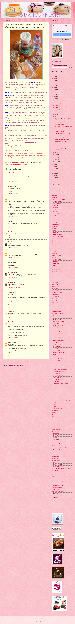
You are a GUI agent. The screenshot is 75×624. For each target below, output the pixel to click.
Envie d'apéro (55, 278)
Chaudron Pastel (55, 226)
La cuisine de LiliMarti (57, 334)
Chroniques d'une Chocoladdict (58, 238)
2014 (54, 101)
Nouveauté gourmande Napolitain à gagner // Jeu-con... (61, 130)
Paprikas (54, 427)
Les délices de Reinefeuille (57, 365)
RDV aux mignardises (56, 449)
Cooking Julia (55, 249)
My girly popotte (55, 410)
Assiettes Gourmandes (56, 201)
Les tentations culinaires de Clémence (60, 383)
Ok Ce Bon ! (54, 416)
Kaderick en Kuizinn (56, 319)
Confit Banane (55, 247)
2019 (54, 89)
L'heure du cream (55, 323)
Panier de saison (55, 421)
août (56, 112)
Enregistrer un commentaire (12, 355)
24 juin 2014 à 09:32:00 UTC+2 (15, 193)
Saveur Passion (55, 462)
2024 (54, 78)
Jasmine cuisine (55, 315)
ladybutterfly (11, 172)
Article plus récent (8, 362)
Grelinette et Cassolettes (57, 302)
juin (56, 116)
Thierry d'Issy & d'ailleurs (57, 472)
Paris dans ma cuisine (56, 429)
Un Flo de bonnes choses (57, 483)
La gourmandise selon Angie (58, 340)
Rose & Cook (55, 458)
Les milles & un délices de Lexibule (59, 369)
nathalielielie (11, 186)
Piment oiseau (55, 437)
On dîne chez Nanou (56, 418)
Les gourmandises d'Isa (57, 367)
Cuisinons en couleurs (56, 267)
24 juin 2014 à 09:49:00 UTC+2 (15, 216)
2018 (54, 92)
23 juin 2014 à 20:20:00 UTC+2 (15, 181)
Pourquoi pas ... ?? (56, 443)
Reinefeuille (10, 272)
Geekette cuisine (55, 296)
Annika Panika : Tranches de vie (58, 199)
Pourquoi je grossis (56, 441)
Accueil (25, 362)
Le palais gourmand (56, 350)
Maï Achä (54, 398)
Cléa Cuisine (54, 240)
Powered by (62, 39)
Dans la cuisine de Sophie (57, 271)
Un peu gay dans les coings (57, 485)
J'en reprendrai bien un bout (57, 313)
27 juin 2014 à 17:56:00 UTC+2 (15, 337)
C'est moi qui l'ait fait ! (56, 222)
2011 (54, 168)
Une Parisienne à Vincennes (58, 491)
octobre (56, 107)
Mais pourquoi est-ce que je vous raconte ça (61, 400)
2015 (54, 98)
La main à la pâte (55, 342)
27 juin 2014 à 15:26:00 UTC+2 (15, 307)
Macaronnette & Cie (56, 394)
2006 (54, 180)
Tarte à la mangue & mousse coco (61, 122)
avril (56, 154)
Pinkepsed (10, 321)
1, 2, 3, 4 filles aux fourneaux (58, 187)
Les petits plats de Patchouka (58, 377)
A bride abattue (55, 189)
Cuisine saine (55, 265)
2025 (54, 76)
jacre (9, 221)
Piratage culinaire (55, 439)
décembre (57, 103)
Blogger (39, 621)
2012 (54, 166)
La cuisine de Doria (56, 331)
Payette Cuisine (55, 435)
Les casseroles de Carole (57, 358)
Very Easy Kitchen (56, 493)
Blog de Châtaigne (56, 209)
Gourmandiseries (55, 300)
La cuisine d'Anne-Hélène (57, 327)
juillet (56, 114)
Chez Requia (54, 230)
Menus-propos (55, 406)
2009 (54, 173)
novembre (57, 105)
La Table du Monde (56, 346)
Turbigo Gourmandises (57, 476)
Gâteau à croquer (55, 294)
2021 (54, 85)
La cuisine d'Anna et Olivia (57, 325)
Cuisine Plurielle (55, 263)
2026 (54, 74)
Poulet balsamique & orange (60, 141)
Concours (11, 164)
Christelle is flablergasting (57, 236)
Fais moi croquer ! (56, 284)
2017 (54, 94)
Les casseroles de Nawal (57, 360)
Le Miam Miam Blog (56, 348)
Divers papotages (17, 164)
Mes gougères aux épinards (57, 408)
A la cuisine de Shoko (56, 191)
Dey (9, 241)
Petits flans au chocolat (59, 146)
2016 (54, 96)
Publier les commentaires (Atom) (16, 365)
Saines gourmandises (56, 460)
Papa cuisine (54, 423)
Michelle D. (10, 311)
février (56, 159)
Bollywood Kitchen (56, 211)
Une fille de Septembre (57, 487)
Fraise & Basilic (55, 290)
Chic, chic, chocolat (56, 232)
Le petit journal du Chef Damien (59, 352)
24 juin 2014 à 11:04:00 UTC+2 (14, 227)
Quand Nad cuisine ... (56, 445)
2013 (54, 164)
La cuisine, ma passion (56, 338)
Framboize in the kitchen (57, 292)
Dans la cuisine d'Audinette (57, 269)
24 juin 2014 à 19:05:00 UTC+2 (15, 267)
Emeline (10, 292)
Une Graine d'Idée (56, 489)
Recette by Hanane (56, 452)
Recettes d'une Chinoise (57, 454)
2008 (54, 175)
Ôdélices (54, 414)
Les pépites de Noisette (57, 373)
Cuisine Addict (55, 261)
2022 (54, 83)
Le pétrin (54, 354)
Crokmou (54, 257)
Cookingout (54, 253)
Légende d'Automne (56, 356)
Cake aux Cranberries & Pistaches (61, 139)
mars (56, 157)
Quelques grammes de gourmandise (59, 447)
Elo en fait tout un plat (56, 273)
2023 (54, 80)
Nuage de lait (55, 412)
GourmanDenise (55, 298)
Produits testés (24, 164)
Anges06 (10, 231)
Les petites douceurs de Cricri (58, 375)
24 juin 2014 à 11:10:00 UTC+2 (14, 237)
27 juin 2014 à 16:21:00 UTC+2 (15, 317)
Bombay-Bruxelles (56, 213)
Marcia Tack (54, 404)
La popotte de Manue (56, 344)
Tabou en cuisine (55, 470)
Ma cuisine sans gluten (56, 389)
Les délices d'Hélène (56, 363)
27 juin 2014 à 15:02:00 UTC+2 (15, 277)
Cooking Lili (54, 251)
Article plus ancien (43, 362)
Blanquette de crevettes (59, 124)
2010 (54, 171)
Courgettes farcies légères (59, 137)
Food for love (55, 288)
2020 (54, 87)
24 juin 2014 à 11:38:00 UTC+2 (14, 247)
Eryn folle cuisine (55, 280)
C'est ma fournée (55, 220)
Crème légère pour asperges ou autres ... (62, 143)
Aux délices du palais (56, 203)
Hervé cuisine (55, 305)
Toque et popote (55, 474)
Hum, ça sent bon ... (56, 307)
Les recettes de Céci (56, 381)
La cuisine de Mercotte (57, 336)
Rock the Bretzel (55, 456)
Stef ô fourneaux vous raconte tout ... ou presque (62, 468)
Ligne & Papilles (55, 385)
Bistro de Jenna (55, 207)
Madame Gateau (55, 396)
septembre (57, 109)
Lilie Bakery (54, 387)
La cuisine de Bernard (56, 329)
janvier (56, 161)
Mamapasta (54, 402)
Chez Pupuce (54, 228)
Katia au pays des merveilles (58, 321)
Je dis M (53, 317)
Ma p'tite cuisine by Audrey (57, 392)
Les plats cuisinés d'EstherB (58, 379)
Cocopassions (55, 244)
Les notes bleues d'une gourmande (59, 371)
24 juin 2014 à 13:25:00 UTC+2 (15, 257)
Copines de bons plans (56, 255)
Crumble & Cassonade (56, 259)
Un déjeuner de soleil (56, 478)
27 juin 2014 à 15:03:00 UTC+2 (15, 287)
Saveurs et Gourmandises (57, 464)
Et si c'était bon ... (55, 282)
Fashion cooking (55, 286)
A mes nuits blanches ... (57, 193)
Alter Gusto (54, 195)
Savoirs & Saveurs (56, 466)
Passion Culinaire (55, 433)
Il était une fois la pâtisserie (57, 309)
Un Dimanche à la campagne (58, 481)
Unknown (10, 198)
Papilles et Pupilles (56, 425)
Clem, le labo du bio (56, 242)
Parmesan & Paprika (56, 431)
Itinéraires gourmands (56, 311)
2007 (54, 177)
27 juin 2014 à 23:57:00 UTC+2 (15, 352)
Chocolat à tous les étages (57, 234)
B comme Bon (55, 205)
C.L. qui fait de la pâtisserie (57, 218)
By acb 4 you (54, 215)
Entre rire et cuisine (56, 276)
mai (56, 152)
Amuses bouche (55, 197)
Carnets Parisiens (55, 224)
